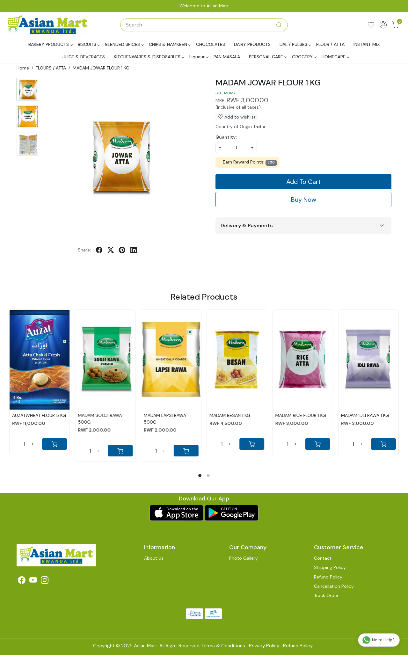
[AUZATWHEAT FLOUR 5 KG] (39, 360)
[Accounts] (383, 24)
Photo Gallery (243, 558)
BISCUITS (89, 44)
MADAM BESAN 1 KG (229, 415)
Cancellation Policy (334, 586)
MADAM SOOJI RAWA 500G (100, 418)
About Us (154, 558)
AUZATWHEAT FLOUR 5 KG (39, 415)
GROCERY (304, 57)
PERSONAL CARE (268, 57)
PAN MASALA (227, 57)
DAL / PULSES (295, 44)
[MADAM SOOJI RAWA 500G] (105, 360)
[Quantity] (24, 444)
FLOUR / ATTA (330, 44)
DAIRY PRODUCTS (252, 44)
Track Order (326, 595)
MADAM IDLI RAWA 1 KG (365, 415)
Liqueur (198, 57)
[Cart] (54, 444)
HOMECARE (335, 57)
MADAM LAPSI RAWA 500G (165, 418)
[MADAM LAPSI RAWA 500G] (171, 360)
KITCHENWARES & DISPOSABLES (149, 57)
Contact (323, 558)
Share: (84, 250)
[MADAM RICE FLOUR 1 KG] (302, 360)
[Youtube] (33, 581)
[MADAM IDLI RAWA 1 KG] (368, 360)
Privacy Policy (264, 646)
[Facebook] (22, 581)
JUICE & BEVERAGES (83, 57)
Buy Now (303, 199)
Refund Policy (328, 577)
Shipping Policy (330, 567)
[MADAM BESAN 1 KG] (237, 360)
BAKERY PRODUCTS (50, 44)
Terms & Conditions (223, 646)
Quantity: (226, 137)
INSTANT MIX (366, 44)
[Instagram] (45, 581)
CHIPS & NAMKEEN (170, 44)
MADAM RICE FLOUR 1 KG (300, 415)
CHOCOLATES (210, 44)
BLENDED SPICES (124, 44)
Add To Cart (303, 182)
